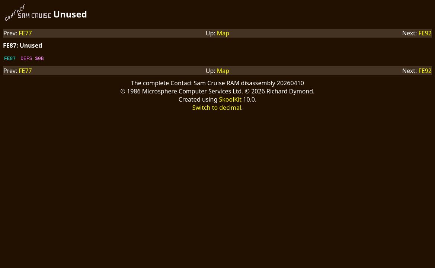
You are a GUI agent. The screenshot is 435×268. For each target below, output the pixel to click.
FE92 (425, 33)
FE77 (25, 33)
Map (223, 33)
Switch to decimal (216, 109)
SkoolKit (230, 100)
